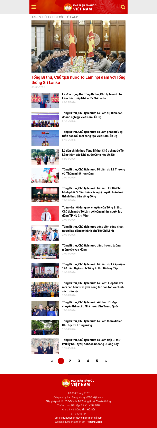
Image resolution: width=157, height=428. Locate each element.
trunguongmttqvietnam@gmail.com (82, 417)
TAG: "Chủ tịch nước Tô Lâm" (54, 17)
